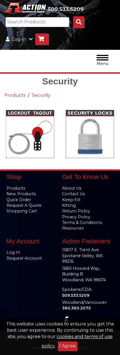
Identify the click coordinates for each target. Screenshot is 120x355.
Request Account (24, 258)
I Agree (67, 346)
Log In (13, 252)
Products (14, 95)
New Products (21, 193)
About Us (71, 188)
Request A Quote (24, 205)
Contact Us (73, 193)
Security (41, 95)
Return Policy (76, 211)
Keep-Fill (71, 199)
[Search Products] (78, 22)
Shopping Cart (21, 211)
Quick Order (18, 199)
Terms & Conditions (82, 222)
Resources (73, 228)
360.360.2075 (76, 308)
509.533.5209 (66, 9)
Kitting (69, 205)
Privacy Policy (76, 216)
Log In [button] (19, 39)
